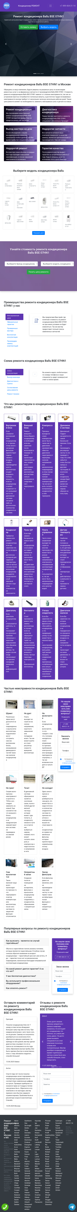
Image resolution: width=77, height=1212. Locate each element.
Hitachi (27, 1202)
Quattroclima (49, 1135)
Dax (26, 1123)
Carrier (16, 1178)
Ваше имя (65, 742)
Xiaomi (57, 1181)
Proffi (47, 1133)
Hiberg (27, 1197)
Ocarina (37, 1195)
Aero (16, 1128)
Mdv (36, 1166)
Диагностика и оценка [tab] (12, 382)
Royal (47, 1159)
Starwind (48, 1204)
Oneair (37, 1197)
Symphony (59, 1130)
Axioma (17, 1152)
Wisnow (58, 1178)
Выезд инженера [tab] (13, 377)
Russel (47, 1171)
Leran (37, 1147)
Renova (47, 1142)
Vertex (57, 1157)
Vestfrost (58, 1159)
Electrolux (28, 1140)
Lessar (37, 1149)
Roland (47, 1149)
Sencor (47, 1190)
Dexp (26, 1130)
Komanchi (38, 1135)
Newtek (37, 1190)
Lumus (37, 1159)
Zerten (57, 1190)
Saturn (47, 1183)
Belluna (17, 1161)
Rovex (47, 1157)
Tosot (57, 1149)
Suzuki (57, 1128)
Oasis (37, 1192)
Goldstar (28, 1183)
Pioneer (48, 1121)
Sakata (47, 1176)
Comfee (17, 1188)
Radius (47, 1137)
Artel (16, 1140)
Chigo (16, 1183)
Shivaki (47, 1195)
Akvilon (16, 1135)
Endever (27, 1142)
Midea (37, 1169)
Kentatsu (38, 1130)
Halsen (27, 1192)
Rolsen (47, 1152)
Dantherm (28, 1121)
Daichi (16, 1200)
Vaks (57, 1154)
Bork (16, 1173)
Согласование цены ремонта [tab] (12, 389)
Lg (36, 1152)
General (27, 1171)
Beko (16, 1159)
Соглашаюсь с (68, 761)
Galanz (27, 1169)
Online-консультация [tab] (12, 372)
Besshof (17, 1164)
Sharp (47, 1192)
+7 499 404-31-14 (67, 6)
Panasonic (38, 1202)
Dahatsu (17, 1197)
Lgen (36, 1154)
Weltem (58, 1171)
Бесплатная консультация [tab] (12, 336)
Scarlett (48, 1185)
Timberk (58, 1145)
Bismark (17, 1171)
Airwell (16, 1133)
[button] (42, 1042)
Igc (36, 1123)
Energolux (28, 1145)
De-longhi (28, 1126)
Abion (16, 1121)
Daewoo (17, 1195)
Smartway (48, 1202)
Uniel (57, 1152)
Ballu (16, 1154)
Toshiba (58, 1147)
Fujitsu (27, 1164)
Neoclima (38, 1185)
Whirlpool (58, 1173)
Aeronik (17, 1130)
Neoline (37, 1188)
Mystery (38, 1183)
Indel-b (37, 1126)
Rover (47, 1154)
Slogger (48, 1200)
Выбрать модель (49, 27)
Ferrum (27, 1154)
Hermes (27, 1195)
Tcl (56, 1137)
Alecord (17, 1137)
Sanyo (47, 1181)
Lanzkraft (38, 1142)
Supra (57, 1126)
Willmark (58, 1176)
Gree (26, 1188)
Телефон (65, 751)
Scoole (47, 1188)
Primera (48, 1130)
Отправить (66, 767)
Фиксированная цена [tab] (13, 317)
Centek (16, 1181)
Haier (26, 1190)
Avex (16, 1149)
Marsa (37, 1161)
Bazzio (16, 1157)
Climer (16, 1185)
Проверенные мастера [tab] (12, 329)
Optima (37, 1200)
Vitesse (58, 1169)
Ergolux (27, 1147)
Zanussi (58, 1183)
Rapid (47, 1140)
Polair (47, 1123)
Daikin (16, 1202)
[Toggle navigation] (50, 6)
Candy (16, 1176)
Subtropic (58, 1121)
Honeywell (28, 1204)
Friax (26, 1157)
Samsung (48, 1178)
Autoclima (17, 1145)
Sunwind (58, 1123)
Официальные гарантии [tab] (12, 323)
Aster (16, 1142)
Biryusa (17, 1169)
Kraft (36, 1140)
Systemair (59, 1133)
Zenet (57, 1188)
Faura (27, 1152)
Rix (46, 1145)
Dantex (16, 1204)
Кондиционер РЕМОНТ (29, 6)
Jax (36, 1128)
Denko (27, 1128)
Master (37, 1164)
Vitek (57, 1166)
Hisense (27, 1200)
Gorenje (27, 1185)
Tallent (57, 1135)
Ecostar (27, 1137)
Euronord (28, 1149)
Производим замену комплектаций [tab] (12, 343)
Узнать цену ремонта (38, 272)
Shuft (47, 1197)
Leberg (37, 1145)
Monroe (37, 1181)
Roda (47, 1147)
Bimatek (17, 1166)
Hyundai (38, 1121)
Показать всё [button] (38, 233)
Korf (36, 1137)
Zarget (57, 1185)
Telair (57, 1140)
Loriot (37, 1157)
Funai (26, 1166)
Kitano (37, 1133)
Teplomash (59, 1142)
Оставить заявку (28, 27)
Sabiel (47, 1173)
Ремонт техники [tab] (13, 394)
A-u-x (16, 1147)
